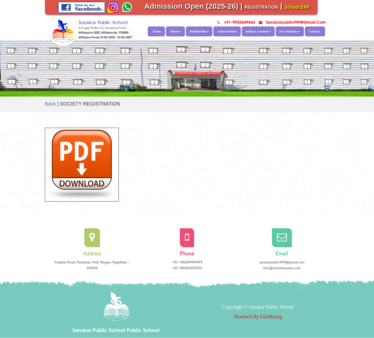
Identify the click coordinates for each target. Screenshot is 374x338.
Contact (314, 31)
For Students (289, 31)
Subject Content (258, 31)
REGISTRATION (261, 7)
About (175, 31)
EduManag (271, 316)
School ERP (297, 7)
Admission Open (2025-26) (191, 6)
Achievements (227, 31)
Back (50, 104)
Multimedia (199, 31)
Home (157, 31)
